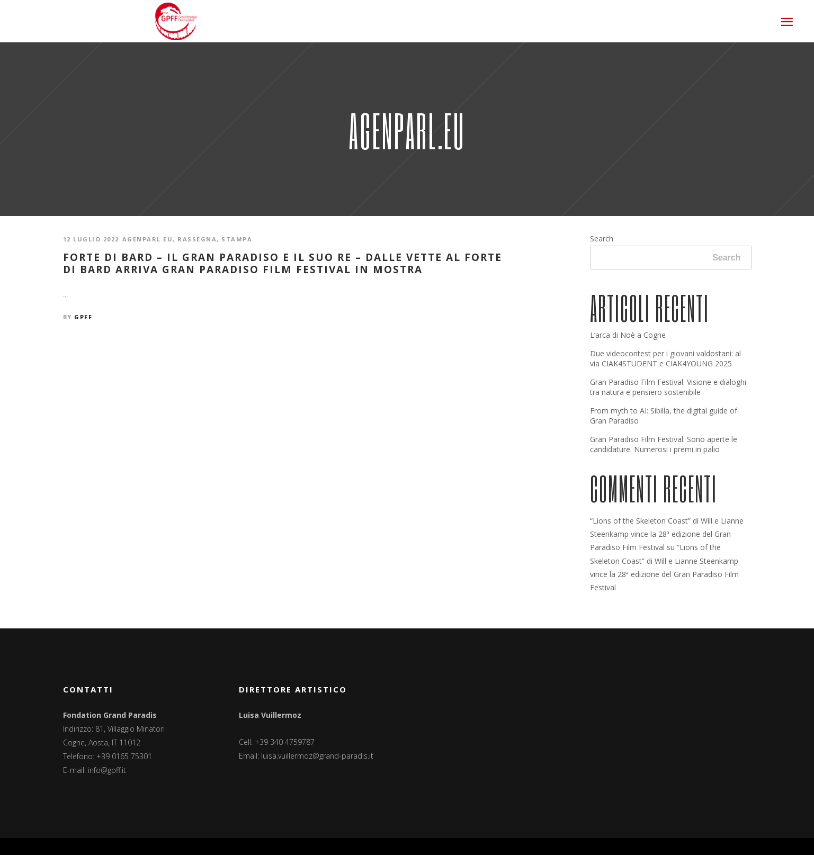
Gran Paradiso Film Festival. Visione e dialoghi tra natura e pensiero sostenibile (668, 387)
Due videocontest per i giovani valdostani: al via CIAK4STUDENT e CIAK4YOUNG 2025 (665, 358)
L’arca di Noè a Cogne (628, 335)
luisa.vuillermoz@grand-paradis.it (317, 756)
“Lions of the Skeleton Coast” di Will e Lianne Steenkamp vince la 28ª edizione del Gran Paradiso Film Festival (667, 534)
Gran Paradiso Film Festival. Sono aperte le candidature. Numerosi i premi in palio (663, 444)
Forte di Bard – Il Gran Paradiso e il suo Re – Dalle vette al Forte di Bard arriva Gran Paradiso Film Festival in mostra (282, 263)
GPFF (83, 317)
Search (601, 238)
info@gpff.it (107, 770)
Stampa (236, 239)
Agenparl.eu (147, 239)
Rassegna (197, 239)
